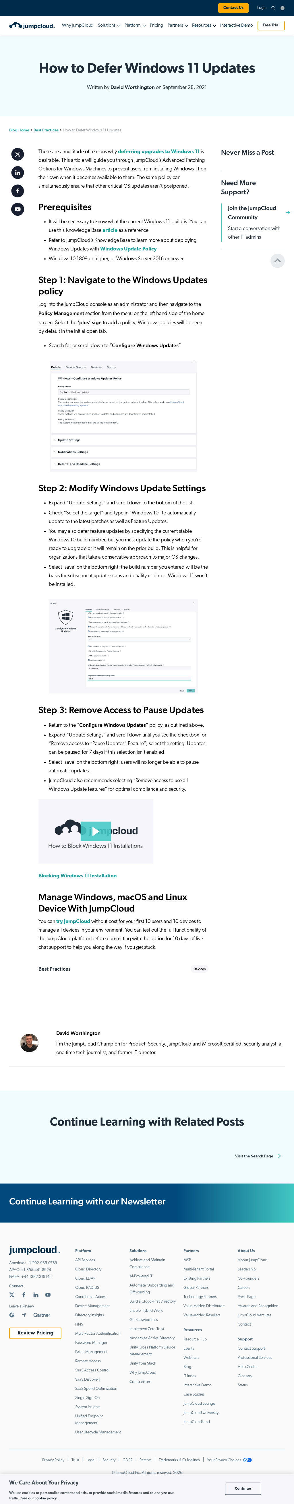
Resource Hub (195, 1339)
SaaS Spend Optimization (96, 1389)
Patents (146, 1460)
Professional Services (255, 1358)
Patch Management (91, 1352)
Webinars (191, 1358)
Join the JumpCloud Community (252, 213)
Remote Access (88, 1361)
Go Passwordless (143, 1320)
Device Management (92, 1306)
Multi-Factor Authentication (97, 1334)
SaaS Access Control (92, 1370)
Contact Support (251, 1348)
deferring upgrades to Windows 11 (159, 152)
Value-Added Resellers (201, 1315)
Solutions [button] (106, 25)
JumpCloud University (200, 1413)
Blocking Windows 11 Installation (77, 876)
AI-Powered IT (140, 1276)
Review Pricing (35, 1333)
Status (243, 1385)
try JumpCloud (73, 921)
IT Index (189, 1376)
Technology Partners (200, 1297)
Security (108, 1460)
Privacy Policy (53, 1460)
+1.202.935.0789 (42, 1263)
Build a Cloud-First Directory (152, 1301)
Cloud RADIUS (87, 1288)
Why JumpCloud (77, 25)
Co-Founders (248, 1278)
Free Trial (271, 25)
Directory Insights (89, 1315)
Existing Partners (196, 1278)
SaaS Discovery (87, 1379)
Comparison (139, 1382)
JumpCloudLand (196, 1422)
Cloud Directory (88, 1269)
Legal (90, 1460)
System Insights (87, 1407)
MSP (187, 1260)
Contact (244, 1324)
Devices (200, 969)
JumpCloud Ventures (254, 1315)
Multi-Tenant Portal (198, 1269)
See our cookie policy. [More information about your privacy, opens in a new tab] (39, 1498)
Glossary (245, 1376)
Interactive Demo (236, 25)
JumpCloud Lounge (199, 1404)
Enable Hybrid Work (146, 1311)
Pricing (156, 25)
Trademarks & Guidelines (179, 1460)
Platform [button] (133, 25)
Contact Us (233, 8)
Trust (75, 1460)
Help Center (248, 1367)
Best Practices (46, 130)
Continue (243, 1489)
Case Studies (194, 1394)
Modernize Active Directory (152, 1338)
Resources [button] (201, 25)
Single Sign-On (87, 1398)
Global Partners (196, 1288)
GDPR (127, 1460)
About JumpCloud (252, 1260)
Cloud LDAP (85, 1278)
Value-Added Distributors (204, 1306)
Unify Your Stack (142, 1363)
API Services (85, 1260)
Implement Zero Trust (146, 1329)
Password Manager (91, 1343)
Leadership (247, 1269)
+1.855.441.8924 (36, 1270)
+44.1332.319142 (36, 1277)
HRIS (79, 1324)
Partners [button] (175, 25)
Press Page (247, 1297)
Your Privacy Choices (229, 1460)
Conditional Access (91, 1297)
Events (188, 1348)
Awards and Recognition (258, 1306)
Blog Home (19, 130)
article (109, 230)
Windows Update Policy (128, 249)
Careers (244, 1288)
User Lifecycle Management (98, 1432)
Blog (187, 1367)
